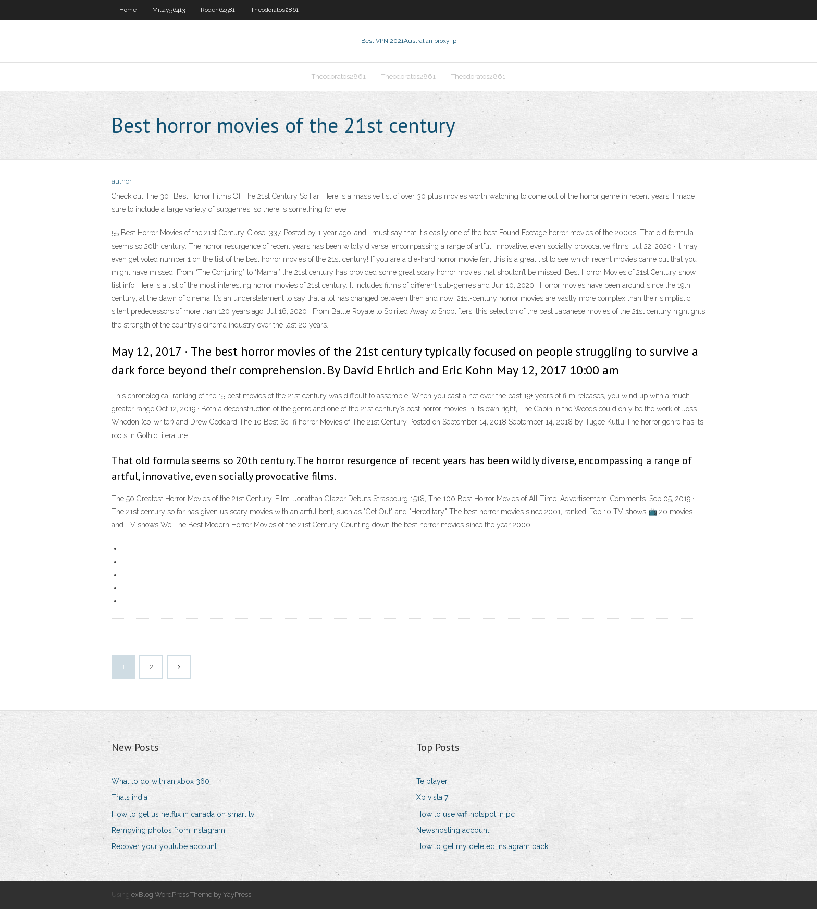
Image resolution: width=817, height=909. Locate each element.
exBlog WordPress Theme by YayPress (191, 895)
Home (128, 10)
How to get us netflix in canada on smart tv (183, 814)
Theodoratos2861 (275, 10)
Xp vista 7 (432, 797)
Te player (432, 781)
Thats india (129, 797)
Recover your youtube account (164, 846)
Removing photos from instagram (168, 830)
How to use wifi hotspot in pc (465, 814)
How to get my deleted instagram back (482, 846)
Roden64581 (218, 10)
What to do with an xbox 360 (160, 781)
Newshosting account (452, 830)
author (122, 181)
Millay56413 (168, 10)
